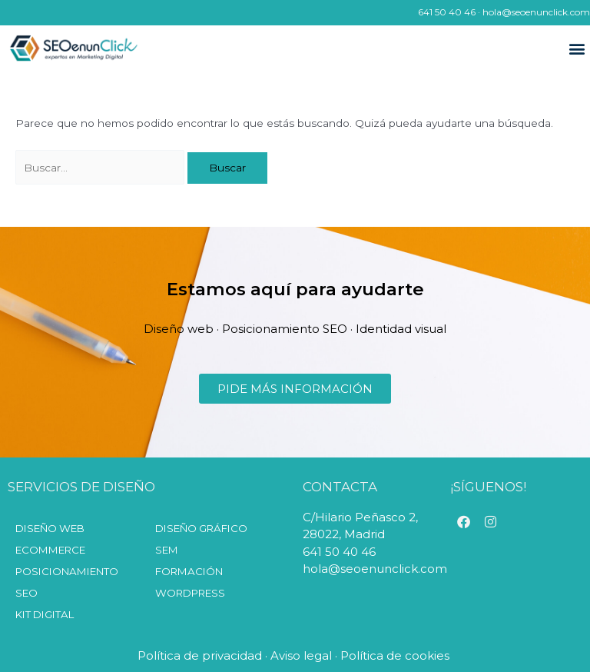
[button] (577, 49)
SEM (166, 550)
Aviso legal (301, 655)
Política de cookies (396, 655)
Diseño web (50, 528)
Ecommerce (50, 550)
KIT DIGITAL (44, 614)
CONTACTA (340, 486)
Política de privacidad (200, 655)
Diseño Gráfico (201, 528)
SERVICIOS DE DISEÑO (81, 486)
